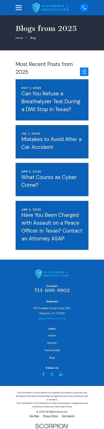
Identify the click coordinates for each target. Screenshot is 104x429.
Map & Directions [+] (52, 318)
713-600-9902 (52, 290)
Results (52, 343)
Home (52, 335)
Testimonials (52, 350)
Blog (52, 357)
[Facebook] (43, 374)
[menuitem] (34, 416)
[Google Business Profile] (61, 374)
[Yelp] (52, 374)
